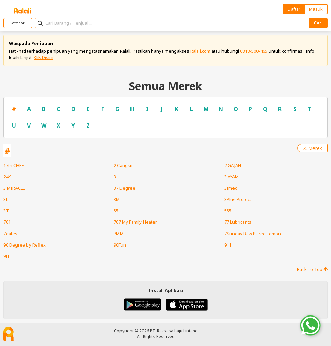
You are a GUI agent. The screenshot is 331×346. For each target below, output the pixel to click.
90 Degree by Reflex (24, 245)
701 (7, 222)
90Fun (120, 245)
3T (6, 210)
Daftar (294, 9)
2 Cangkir (123, 165)
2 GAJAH (232, 165)
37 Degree (124, 188)
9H (6, 256)
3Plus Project (237, 199)
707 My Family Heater (135, 222)
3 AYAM (231, 177)
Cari (318, 23)
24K (7, 177)
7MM (119, 233)
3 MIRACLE (14, 188)
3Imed (231, 188)
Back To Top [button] (312, 269)
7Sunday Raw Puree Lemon (252, 233)
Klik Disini (43, 57)
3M (117, 199)
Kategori (18, 22)
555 (227, 210)
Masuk (316, 9)
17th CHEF (13, 165)
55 (116, 210)
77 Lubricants (237, 222)
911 (227, 245)
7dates (10, 233)
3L (5, 199)
